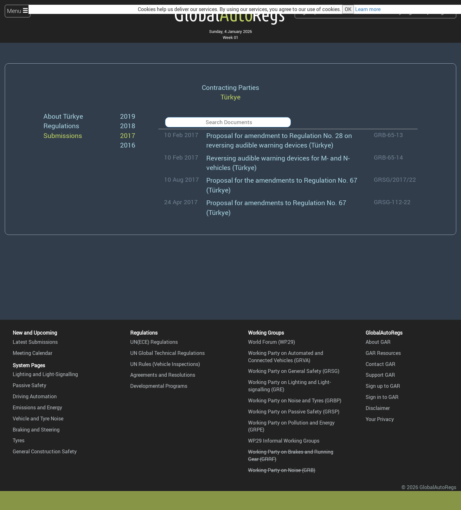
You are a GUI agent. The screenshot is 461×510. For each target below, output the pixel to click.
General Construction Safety (45, 451)
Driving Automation (35, 396)
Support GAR (380, 374)
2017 (127, 135)
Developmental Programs (158, 385)
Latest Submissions (35, 341)
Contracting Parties (230, 87)
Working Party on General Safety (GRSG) (293, 371)
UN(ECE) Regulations (154, 341)
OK (348, 9)
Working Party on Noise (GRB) (281, 470)
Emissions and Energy (37, 407)
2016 (127, 144)
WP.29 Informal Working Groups (283, 440)
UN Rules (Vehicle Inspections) (165, 364)
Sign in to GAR (382, 397)
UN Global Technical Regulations (167, 352)
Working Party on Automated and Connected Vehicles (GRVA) (285, 356)
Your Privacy (380, 419)
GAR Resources (383, 352)
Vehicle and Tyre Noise (38, 418)
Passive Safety (29, 385)
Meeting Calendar (32, 352)
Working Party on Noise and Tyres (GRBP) (294, 400)
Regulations (61, 125)
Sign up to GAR (383, 385)
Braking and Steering (36, 429)
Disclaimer (378, 408)
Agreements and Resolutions (162, 374)
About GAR (378, 341)
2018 (127, 125)
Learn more (368, 9)
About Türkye (63, 116)
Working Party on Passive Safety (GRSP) (293, 411)
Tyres (18, 440)
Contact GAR (380, 364)
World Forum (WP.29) (271, 341)
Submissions (62, 135)
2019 (127, 116)
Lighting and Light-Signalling (45, 374)
